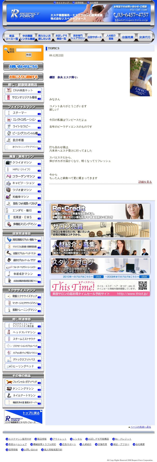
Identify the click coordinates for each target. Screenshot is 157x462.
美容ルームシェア (18, 444)
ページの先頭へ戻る (140, 427)
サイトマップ (62, 3)
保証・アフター (121, 444)
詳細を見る (145, 181)
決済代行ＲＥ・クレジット (145, 36)
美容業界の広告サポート (94, 36)
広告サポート (69, 444)
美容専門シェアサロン (77, 36)
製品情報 (42, 439)
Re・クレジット (123, 439)
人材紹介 (87, 444)
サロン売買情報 (128, 36)
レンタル (77, 439)
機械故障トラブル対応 (44, 444)
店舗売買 (102, 444)
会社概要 (94, 3)
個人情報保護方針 (53, 449)
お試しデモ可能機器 (98, 439)
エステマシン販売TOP (20, 439)
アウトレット (60, 439)
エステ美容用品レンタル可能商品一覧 (44, 36)
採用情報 (79, 3)
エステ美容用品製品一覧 (10, 36)
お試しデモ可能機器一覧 (61, 36)
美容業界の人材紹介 (111, 36)
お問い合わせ (31, 449)
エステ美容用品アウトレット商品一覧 (27, 36)
